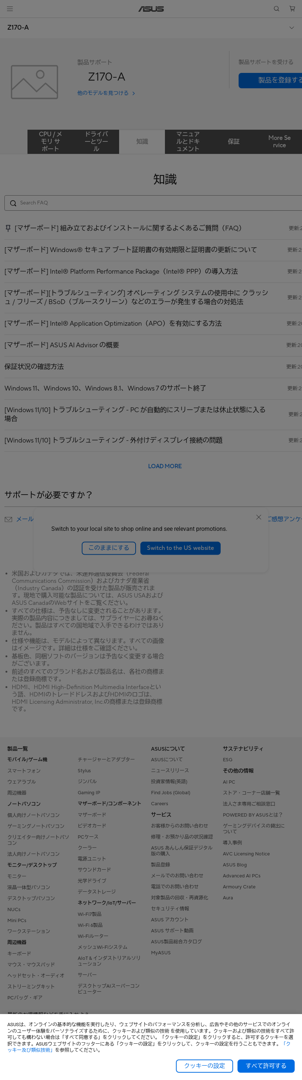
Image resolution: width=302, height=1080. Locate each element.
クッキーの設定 (204, 1066)
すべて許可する (266, 1066)
